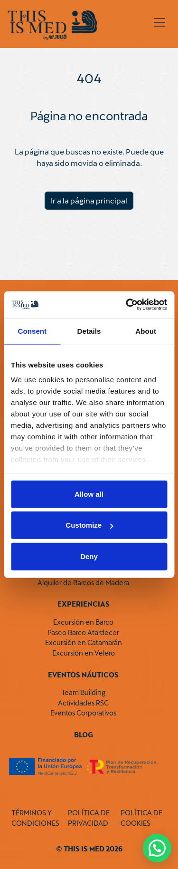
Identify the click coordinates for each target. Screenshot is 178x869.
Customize (89, 525)
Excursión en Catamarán (83, 642)
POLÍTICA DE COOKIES (141, 818)
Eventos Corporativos (83, 713)
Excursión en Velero (83, 653)
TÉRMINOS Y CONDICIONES (35, 818)
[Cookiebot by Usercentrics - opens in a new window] (126, 305)
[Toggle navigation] (159, 22)
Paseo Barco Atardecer (83, 632)
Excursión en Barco (83, 622)
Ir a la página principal (89, 200)
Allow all (89, 494)
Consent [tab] (32, 331)
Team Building (83, 692)
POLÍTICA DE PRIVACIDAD (89, 818)
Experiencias (83, 604)
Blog (83, 735)
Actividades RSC (83, 703)
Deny (89, 556)
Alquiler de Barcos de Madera (83, 583)
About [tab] (145, 331)
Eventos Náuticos (83, 675)
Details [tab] (89, 331)
